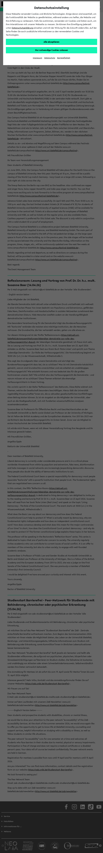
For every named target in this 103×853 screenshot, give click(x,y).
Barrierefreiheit (63, 58)
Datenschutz (49, 58)
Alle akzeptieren (51, 41)
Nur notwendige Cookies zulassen (51, 50)
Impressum (37, 58)
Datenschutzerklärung (22, 27)
